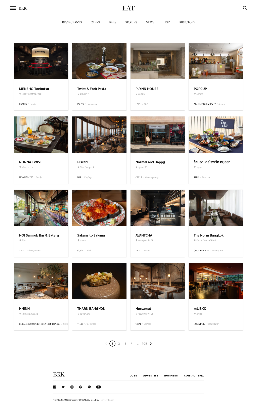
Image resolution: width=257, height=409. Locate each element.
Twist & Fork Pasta (91, 89)
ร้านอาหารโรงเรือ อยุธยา (212, 162)
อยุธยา (198, 167)
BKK (23, 8)
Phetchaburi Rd (29, 314)
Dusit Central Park (30, 94)
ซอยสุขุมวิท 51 (144, 240)
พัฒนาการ (26, 167)
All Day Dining (34, 250)
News (150, 22)
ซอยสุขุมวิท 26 (144, 314)
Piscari (82, 162)
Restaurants (72, 22)
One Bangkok (85, 167)
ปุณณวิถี (141, 167)
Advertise (150, 375)
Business (171, 375)
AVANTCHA (144, 235)
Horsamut (143, 309)
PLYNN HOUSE (147, 89)
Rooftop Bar (217, 250)
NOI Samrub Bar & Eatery (39, 235)
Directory (187, 22)
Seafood (147, 324)
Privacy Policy (107, 400)
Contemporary (151, 177)
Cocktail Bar (212, 324)
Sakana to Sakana (91, 235)
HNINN (24, 309)
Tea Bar (146, 250)
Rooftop (88, 177)
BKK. (59, 374)
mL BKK (200, 309)
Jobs (133, 375)
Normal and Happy (150, 162)
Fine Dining (91, 324)
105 (144, 343)
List (166, 22)
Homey (221, 104)
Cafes (95, 22)
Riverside (206, 177)
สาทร (81, 240)
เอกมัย (140, 94)
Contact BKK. (194, 375)
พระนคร (82, 94)
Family (33, 104)
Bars (112, 22)
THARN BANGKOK (91, 309)
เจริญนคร (83, 314)
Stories (131, 22)
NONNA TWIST (30, 162)
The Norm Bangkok (208, 235)
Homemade (92, 104)
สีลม (22, 240)
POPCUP (200, 89)
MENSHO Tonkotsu (34, 89)
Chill (146, 104)
